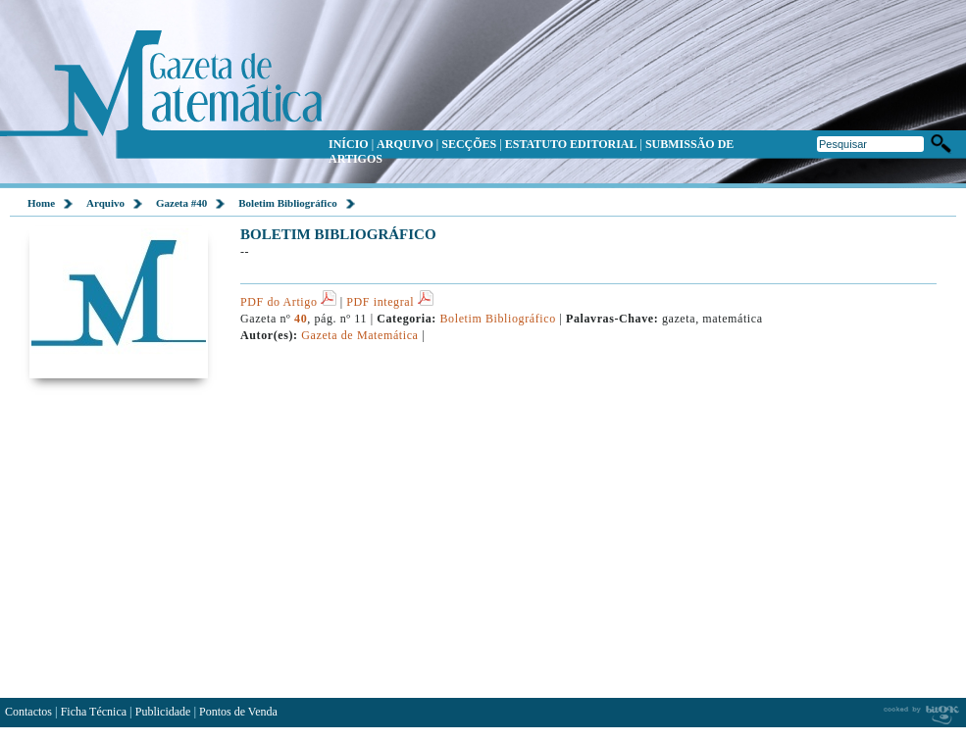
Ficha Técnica (94, 711)
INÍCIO (349, 144)
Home (41, 203)
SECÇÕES (468, 144)
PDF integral (389, 302)
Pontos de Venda (238, 711)
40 (300, 318)
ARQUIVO (405, 144)
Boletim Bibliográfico (287, 203)
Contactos (28, 711)
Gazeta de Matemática (359, 335)
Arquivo (105, 203)
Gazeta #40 (181, 203)
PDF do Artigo (288, 302)
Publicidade (163, 711)
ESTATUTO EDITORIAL (571, 144)
